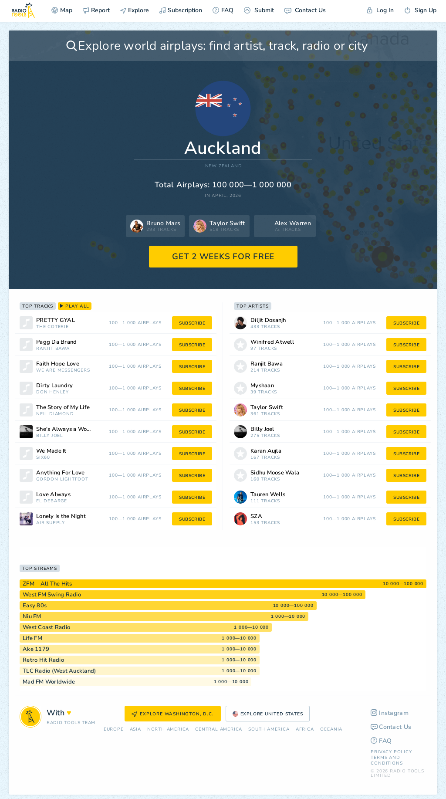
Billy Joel (49, 435)
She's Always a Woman (67, 429)
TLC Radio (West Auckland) (59, 671)
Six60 (43, 457)
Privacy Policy (391, 752)
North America (168, 729)
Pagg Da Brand (56, 342)
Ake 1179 (36, 649)
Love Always (53, 494)
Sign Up (420, 10)
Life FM (32, 638)
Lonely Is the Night (61, 516)
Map (61, 10)
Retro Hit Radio (43, 660)
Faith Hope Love (57, 364)
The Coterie (52, 327)
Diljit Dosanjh (268, 320)
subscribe (192, 323)
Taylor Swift (266, 407)
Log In (380, 10)
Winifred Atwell (272, 342)
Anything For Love (60, 473)
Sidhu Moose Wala (274, 473)
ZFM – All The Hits (47, 584)
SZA (256, 516)
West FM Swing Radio (52, 595)
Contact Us (305, 10)
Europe (114, 729)
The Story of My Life (63, 407)
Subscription (180, 10)
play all (74, 306)
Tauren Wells (267, 494)
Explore (134, 10)
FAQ (223, 10)
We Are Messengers (63, 370)
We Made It (51, 451)
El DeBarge (51, 501)
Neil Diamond (55, 414)
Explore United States (268, 714)
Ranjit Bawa (53, 348)
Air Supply (50, 523)
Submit (259, 10)
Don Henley (52, 392)
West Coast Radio (46, 627)
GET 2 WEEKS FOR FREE (223, 256)
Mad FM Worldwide (49, 682)
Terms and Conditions (386, 760)
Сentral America (218, 729)
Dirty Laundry (54, 385)
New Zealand (223, 166)
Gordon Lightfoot (62, 479)
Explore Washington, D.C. (172, 714)
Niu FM (32, 616)
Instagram (390, 713)
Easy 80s (35, 605)
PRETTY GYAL (55, 320)
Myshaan (262, 385)
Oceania (331, 729)
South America (268, 729)
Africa (305, 729)
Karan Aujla (265, 451)
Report (96, 10)
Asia (135, 729)
